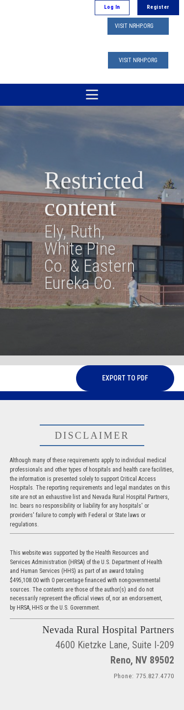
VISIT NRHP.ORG (134, 26)
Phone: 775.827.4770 (144, 676)
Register (158, 7)
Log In (112, 7)
